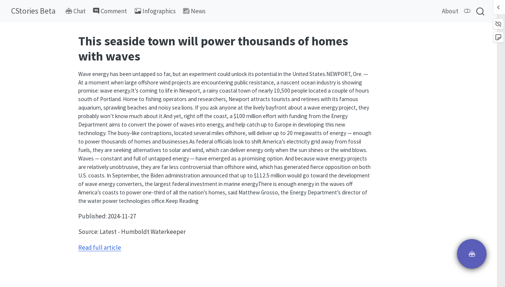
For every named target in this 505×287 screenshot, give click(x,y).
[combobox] (480, 11)
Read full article (99, 247)
